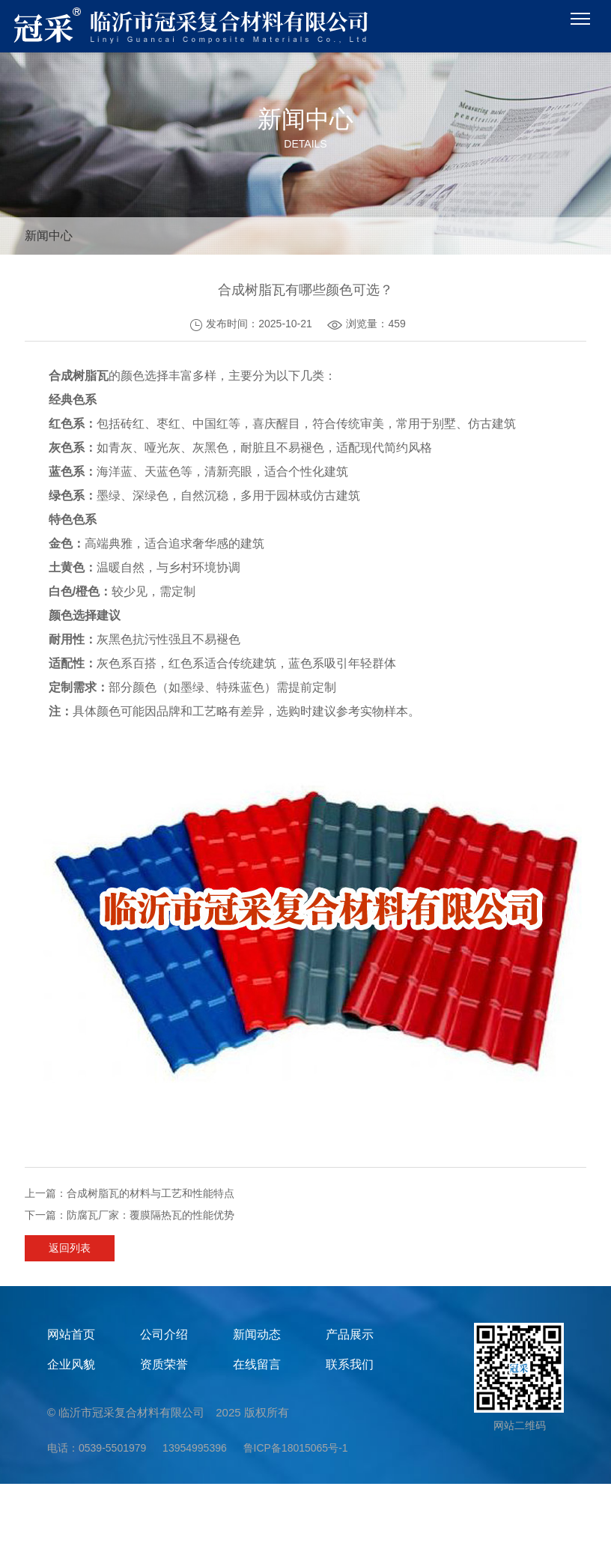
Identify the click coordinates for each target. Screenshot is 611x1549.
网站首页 (71, 1334)
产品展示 (350, 1334)
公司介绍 (164, 1334)
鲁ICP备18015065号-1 (295, 1448)
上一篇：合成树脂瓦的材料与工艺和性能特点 (129, 1193)
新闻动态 (257, 1334)
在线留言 (257, 1364)
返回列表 (70, 1248)
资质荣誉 (164, 1364)
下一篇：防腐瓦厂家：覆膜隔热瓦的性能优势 (129, 1215)
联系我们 (350, 1364)
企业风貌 (71, 1364)
